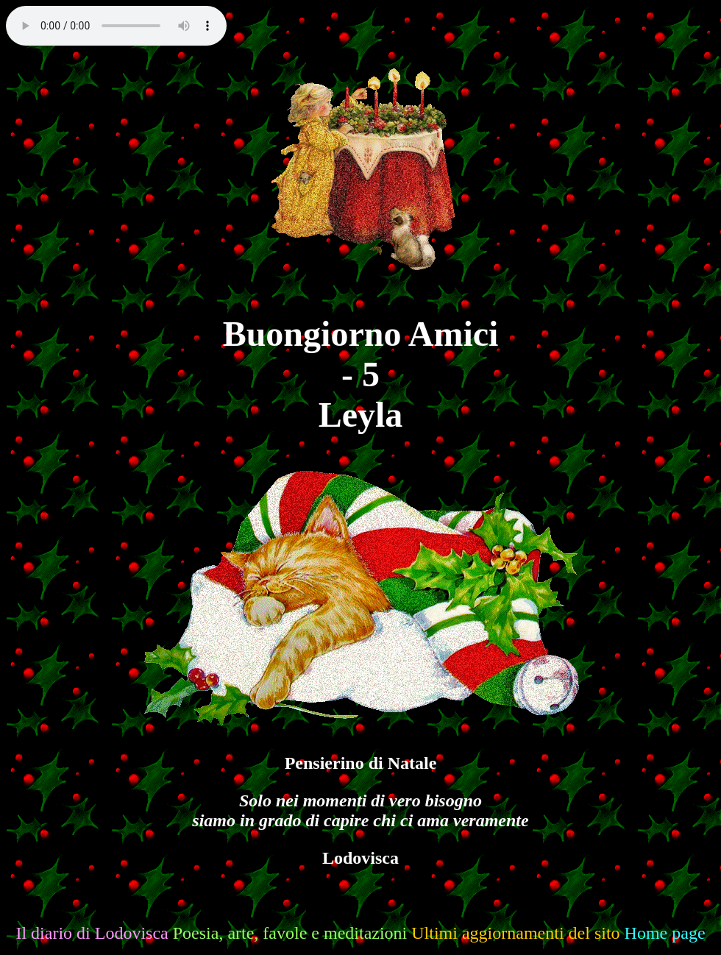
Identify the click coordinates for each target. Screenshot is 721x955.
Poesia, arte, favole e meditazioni (290, 932)
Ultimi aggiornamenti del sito (515, 932)
